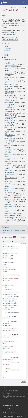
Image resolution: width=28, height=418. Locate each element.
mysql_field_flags (10, 127)
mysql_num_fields (10, 185)
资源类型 (7, 50)
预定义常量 (7, 56)
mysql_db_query (9, 88)
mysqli (3, 23)
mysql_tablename (10, 215)
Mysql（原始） (6, 395)
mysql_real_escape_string (12, 199)
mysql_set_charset (10, 210)
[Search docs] (22, 2)
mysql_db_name (9, 84)
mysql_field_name (10, 134)
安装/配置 (6, 43)
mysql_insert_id (9, 167)
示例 (5, 57)
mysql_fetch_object (10, 120)
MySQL (4, 387)
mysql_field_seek (10, 138)
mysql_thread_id (9, 217)
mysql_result (8, 204)
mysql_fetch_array (10, 106)
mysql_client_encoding (11, 68)
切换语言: (13, 7)
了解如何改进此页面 (7, 230)
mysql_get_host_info (10, 154)
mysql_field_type (10, 145)
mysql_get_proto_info (11, 158)
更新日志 (6, 54)
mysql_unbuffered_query (12, 219)
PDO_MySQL (11, 23)
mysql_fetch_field (10, 113)
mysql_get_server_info (11, 161)
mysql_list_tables (10, 181)
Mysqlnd (5, 397)
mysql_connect (9, 73)
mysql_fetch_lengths (11, 117)
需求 (6, 45)
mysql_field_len (9, 131)
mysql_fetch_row (9, 124)
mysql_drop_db (9, 91)
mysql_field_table (10, 142)
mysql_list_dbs (9, 170)
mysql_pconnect (9, 190)
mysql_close (8, 72)
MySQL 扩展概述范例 (11, 59)
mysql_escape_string (11, 102)
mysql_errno (8, 95)
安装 (6, 47)
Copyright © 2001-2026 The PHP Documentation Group (11, 407)
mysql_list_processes (11, 177)
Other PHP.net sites (8, 416)
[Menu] (25, 2)
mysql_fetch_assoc (10, 109)
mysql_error (8, 99)
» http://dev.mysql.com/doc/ (10, 39)
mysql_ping (8, 194)
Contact (13, 412)
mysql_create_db (10, 77)
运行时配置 (8, 48)
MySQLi (4, 392)
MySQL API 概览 (6, 25)
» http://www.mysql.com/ (9, 34)
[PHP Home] (4, 2)
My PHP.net (6, 412)
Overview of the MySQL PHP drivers (11, 390)
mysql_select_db (9, 206)
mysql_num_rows (10, 188)
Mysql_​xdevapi (6, 393)
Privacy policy (18, 416)
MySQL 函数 (7, 63)
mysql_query (8, 197)
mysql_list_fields (9, 174)
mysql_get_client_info (11, 151)
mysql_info (8, 165)
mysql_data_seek (10, 81)
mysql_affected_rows (11, 65)
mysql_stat (8, 213)
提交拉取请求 (17, 230)
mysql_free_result (10, 149)
